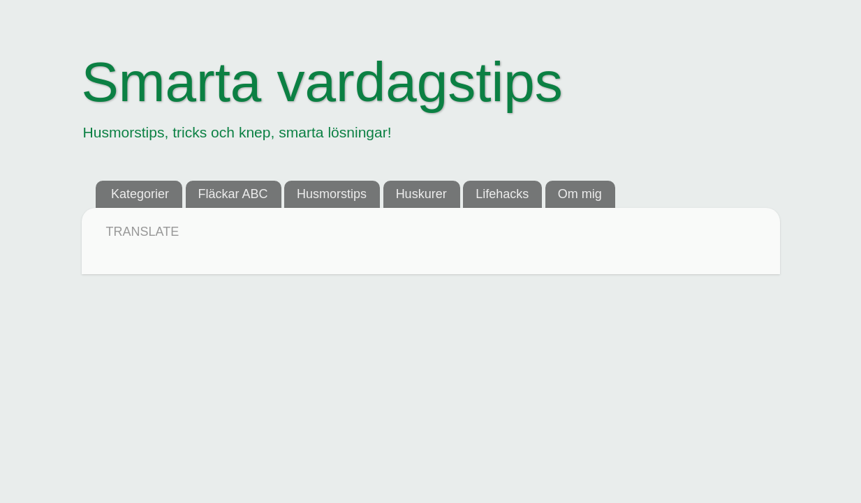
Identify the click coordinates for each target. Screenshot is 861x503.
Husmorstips (332, 194)
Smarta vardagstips (322, 82)
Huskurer (421, 194)
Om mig (580, 194)
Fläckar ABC (233, 194)
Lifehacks (502, 194)
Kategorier (140, 194)
